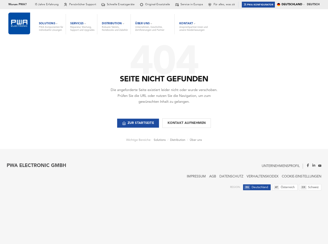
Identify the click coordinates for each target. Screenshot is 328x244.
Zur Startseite (138, 123)
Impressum (196, 176)
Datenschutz (231, 176)
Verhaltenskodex (262, 176)
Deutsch (313, 4)
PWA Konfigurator (258, 4)
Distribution (177, 140)
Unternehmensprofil (281, 166)
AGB (212, 176)
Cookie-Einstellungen (301, 176)
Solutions (160, 140)
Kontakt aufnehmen (187, 123)
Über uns (196, 140)
